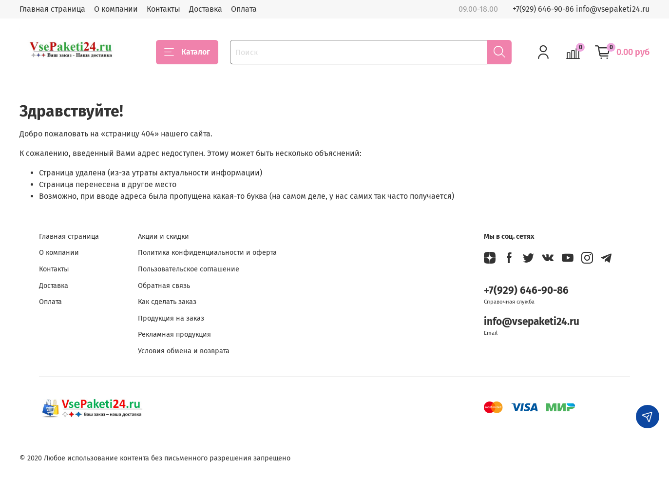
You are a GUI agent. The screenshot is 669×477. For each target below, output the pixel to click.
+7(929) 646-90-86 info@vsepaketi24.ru (581, 9)
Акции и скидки (163, 236)
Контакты (163, 9)
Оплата (244, 9)
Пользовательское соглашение (188, 269)
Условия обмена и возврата (183, 351)
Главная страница (52, 9)
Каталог (187, 52)
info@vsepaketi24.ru (531, 322)
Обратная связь (164, 286)
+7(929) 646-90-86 (526, 291)
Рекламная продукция (174, 334)
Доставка (205, 9)
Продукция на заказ (171, 318)
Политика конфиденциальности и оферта (207, 252)
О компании (116, 9)
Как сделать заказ (167, 302)
